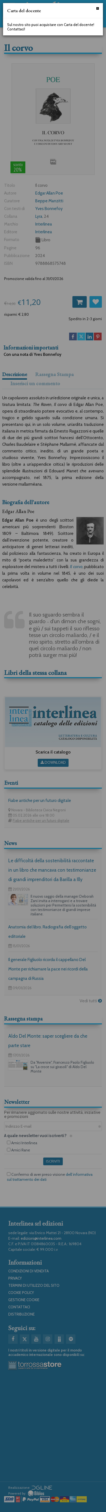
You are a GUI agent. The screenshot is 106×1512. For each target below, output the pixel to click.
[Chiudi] (97, 8)
